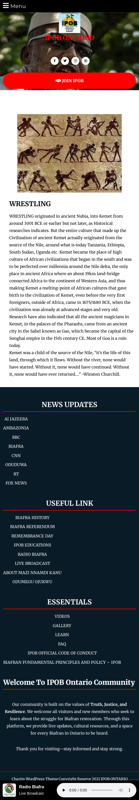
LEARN (62, 634)
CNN (16, 455)
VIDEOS (62, 616)
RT (16, 473)
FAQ (62, 643)
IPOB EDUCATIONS (32, 545)
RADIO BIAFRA (32, 554)
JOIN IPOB (70, 80)
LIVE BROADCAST (32, 563)
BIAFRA (16, 446)
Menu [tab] (14, 5)
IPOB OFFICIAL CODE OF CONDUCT (62, 653)
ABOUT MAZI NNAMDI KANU (32, 572)
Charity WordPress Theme (35, 779)
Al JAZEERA (16, 418)
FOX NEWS (16, 483)
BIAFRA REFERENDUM (32, 526)
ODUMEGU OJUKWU (32, 581)
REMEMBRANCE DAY (32, 535)
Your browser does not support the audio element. (96, 790)
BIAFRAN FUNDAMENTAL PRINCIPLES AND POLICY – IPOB (62, 662)
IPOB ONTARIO (69, 38)
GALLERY (62, 625)
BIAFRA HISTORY (32, 517)
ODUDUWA (16, 464)
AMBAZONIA (16, 427)
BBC (16, 437)
